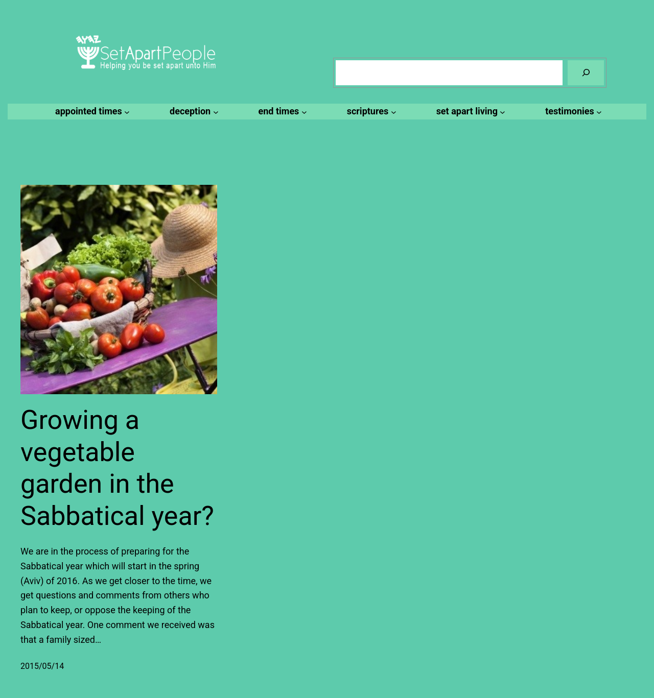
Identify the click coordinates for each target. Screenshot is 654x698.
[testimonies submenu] (572, 111)
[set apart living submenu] (469, 111)
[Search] (586, 72)
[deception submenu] (192, 111)
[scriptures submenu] (370, 111)
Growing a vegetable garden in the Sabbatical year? (117, 467)
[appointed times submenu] (91, 111)
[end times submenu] (281, 111)
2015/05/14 (42, 666)
